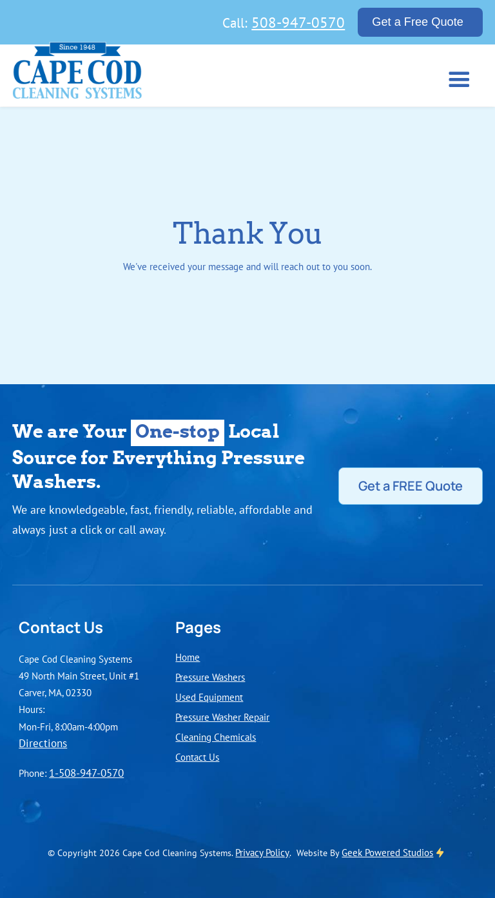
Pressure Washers (210, 676)
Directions (43, 743)
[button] (457, 78)
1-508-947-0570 (86, 773)
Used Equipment (209, 696)
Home (187, 656)
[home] (77, 74)
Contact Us (197, 756)
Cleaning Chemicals (215, 736)
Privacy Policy (262, 852)
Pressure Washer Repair (222, 716)
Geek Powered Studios (387, 852)
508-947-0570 (298, 22)
